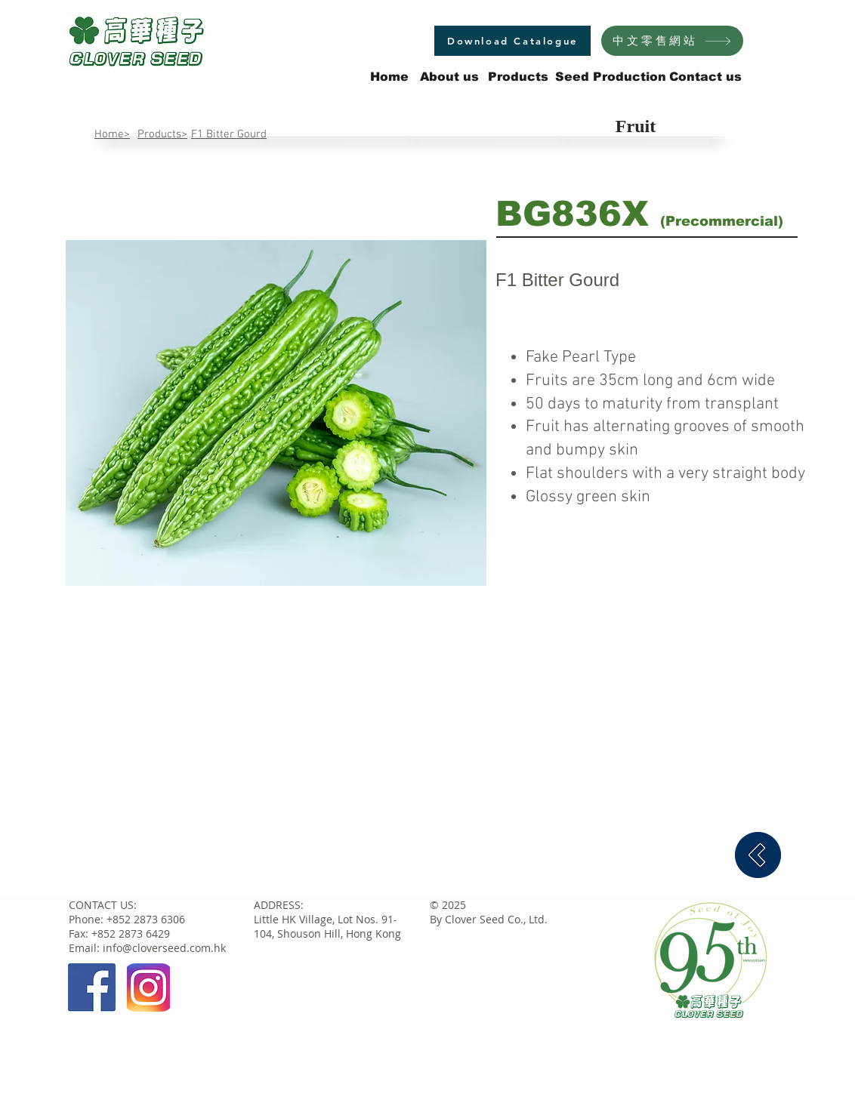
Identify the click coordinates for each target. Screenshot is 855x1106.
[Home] (389, 77)
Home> (112, 134)
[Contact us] (705, 77)
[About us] (449, 77)
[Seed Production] (611, 77)
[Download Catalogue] (512, 41)
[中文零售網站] (672, 41)
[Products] (518, 77)
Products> (162, 134)
